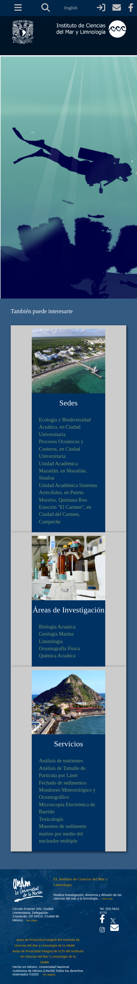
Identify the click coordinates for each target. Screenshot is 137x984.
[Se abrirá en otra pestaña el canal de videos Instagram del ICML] (102, 927)
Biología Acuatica (57, 627)
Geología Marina (56, 634)
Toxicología (51, 819)
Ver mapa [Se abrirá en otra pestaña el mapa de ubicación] (31, 920)
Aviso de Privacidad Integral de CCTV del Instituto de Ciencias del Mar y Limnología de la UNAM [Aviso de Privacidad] (47, 956)
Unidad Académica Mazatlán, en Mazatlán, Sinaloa (63, 471)
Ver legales (48, 974)
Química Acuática (57, 655)
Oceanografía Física (59, 648)
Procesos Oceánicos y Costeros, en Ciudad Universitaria (61, 449)
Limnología (51, 641)
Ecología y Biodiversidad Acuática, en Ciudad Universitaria (65, 427)
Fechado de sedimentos (62, 783)
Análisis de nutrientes (61, 760)
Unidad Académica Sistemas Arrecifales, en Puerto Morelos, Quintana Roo (68, 492)
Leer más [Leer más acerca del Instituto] (107, 898)
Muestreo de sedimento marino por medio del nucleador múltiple (62, 833)
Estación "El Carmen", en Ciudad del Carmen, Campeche (65, 514)
